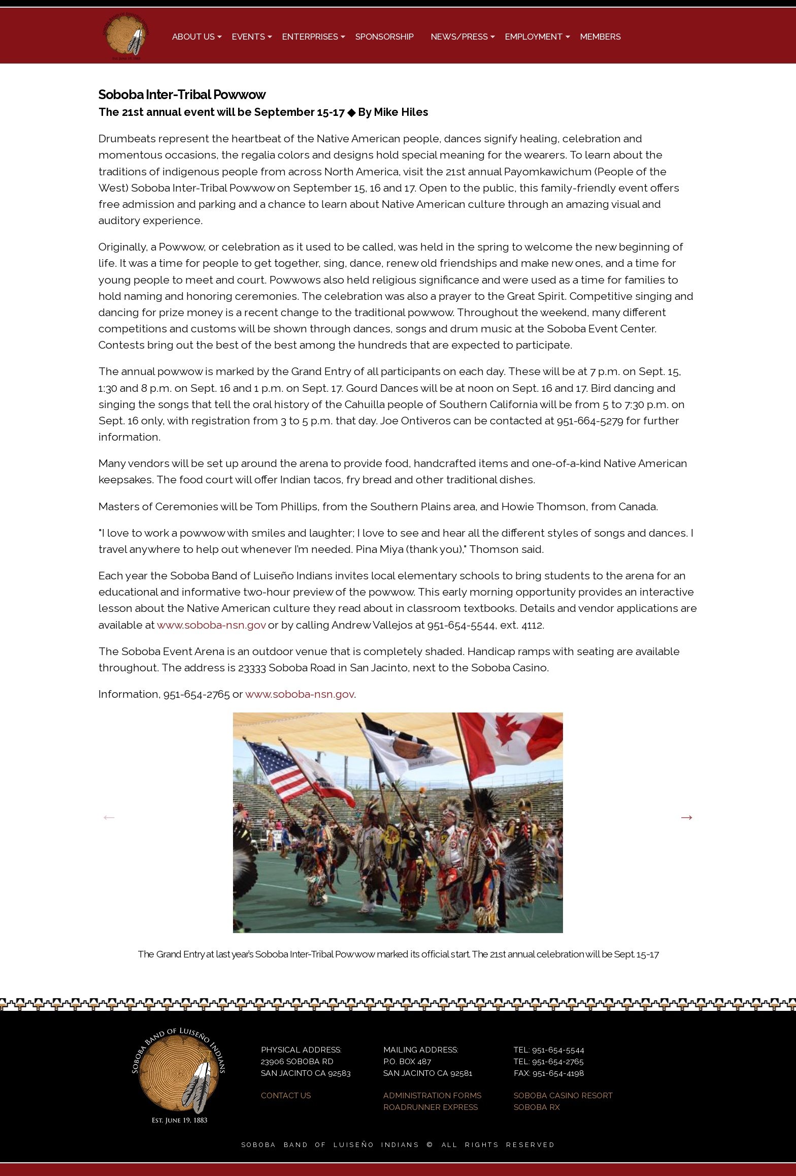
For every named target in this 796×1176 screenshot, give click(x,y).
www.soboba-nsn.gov (211, 624)
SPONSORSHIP (384, 37)
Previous (109, 816)
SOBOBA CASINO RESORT (563, 1095)
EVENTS (247, 37)
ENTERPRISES (309, 37)
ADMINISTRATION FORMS (432, 1095)
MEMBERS (600, 37)
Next (687, 816)
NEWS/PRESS (458, 37)
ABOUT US (192, 37)
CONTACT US (286, 1095)
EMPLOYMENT (533, 37)
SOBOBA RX (537, 1107)
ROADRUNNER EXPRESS (430, 1107)
